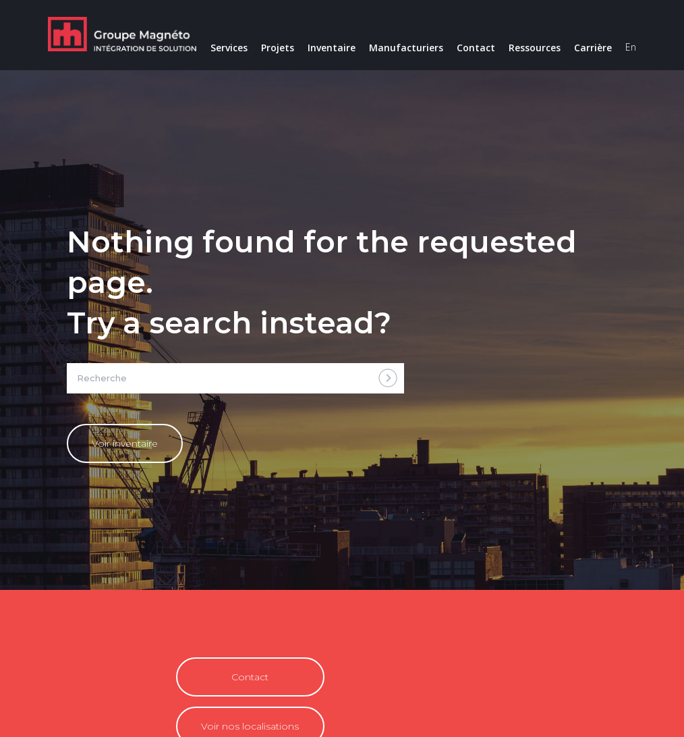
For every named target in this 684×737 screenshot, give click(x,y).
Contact (476, 47)
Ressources (535, 47)
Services (229, 47)
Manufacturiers (406, 47)
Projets (277, 47)
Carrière (593, 47)
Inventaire (331, 47)
